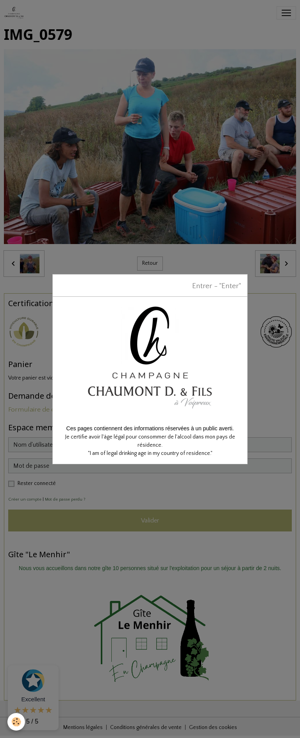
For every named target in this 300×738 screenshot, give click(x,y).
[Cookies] (16, 722)
